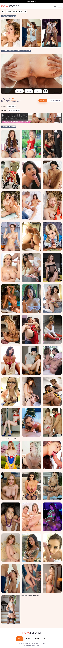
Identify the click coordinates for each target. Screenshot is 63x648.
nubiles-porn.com (14, 110)
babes (15, 12)
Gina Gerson (11, 106)
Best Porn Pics (31, 1)
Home (29, 91)
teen (20, 12)
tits (3, 12)
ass (25, 12)
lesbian (9, 12)
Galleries (27, 638)
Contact (36, 638)
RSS (44, 638)
